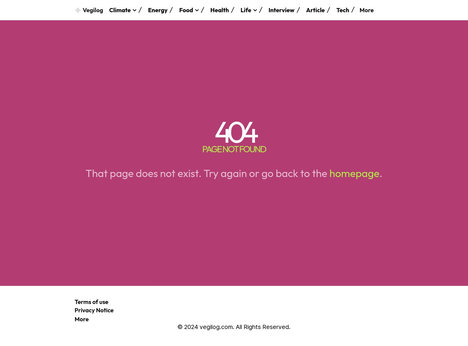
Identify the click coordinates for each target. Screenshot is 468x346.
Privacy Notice (94, 310)
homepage (354, 173)
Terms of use (91, 301)
